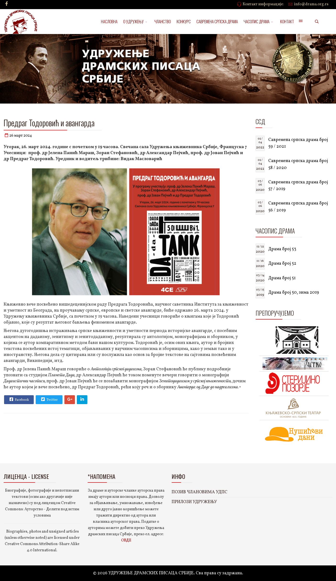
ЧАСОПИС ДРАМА (256, 21)
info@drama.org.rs (311, 4)
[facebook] (6, 4)
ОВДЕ (126, 540)
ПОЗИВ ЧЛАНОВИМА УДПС (199, 492)
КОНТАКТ (287, 21)
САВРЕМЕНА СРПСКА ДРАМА (217, 21)
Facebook (18, 399)
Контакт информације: (263, 4)
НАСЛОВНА (109, 21)
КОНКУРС (184, 21)
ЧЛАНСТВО (162, 21)
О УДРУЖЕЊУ (133, 21)
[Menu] (300, 21)
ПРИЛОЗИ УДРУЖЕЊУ (194, 502)
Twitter (49, 399)
